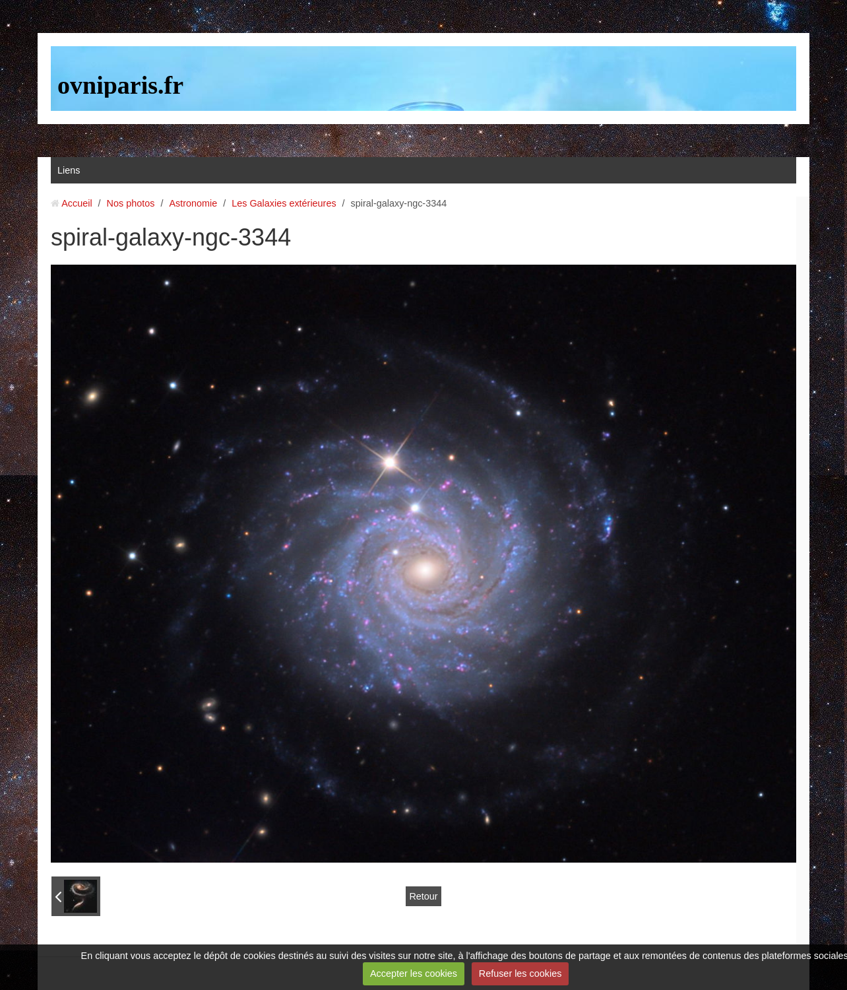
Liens (68, 170)
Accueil (76, 203)
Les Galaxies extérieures (284, 203)
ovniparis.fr (120, 85)
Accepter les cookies (413, 973)
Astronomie (193, 203)
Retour (423, 896)
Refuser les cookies (520, 973)
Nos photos (131, 203)
